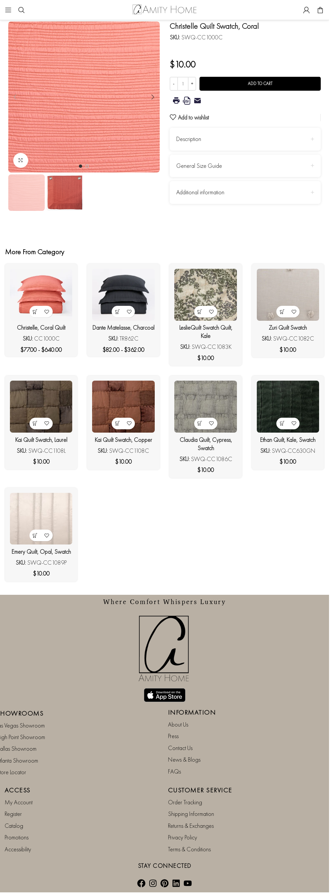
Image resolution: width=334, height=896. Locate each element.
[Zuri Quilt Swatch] (288, 295)
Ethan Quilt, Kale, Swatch (287, 440)
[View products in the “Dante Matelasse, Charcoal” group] (117, 311)
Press (173, 735)
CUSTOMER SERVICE (200, 789)
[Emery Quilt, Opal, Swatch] (41, 519)
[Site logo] (165, 9)
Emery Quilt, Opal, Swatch (41, 551)
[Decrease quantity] (174, 84)
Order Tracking (185, 802)
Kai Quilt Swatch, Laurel (41, 440)
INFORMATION (192, 712)
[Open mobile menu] (8, 10)
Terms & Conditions (189, 848)
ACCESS (17, 789)
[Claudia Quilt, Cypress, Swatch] (206, 407)
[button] (15, 97)
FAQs (174, 771)
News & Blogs (184, 759)
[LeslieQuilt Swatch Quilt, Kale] (206, 295)
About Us (178, 724)
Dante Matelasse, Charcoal (123, 327)
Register (13, 813)
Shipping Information (191, 813)
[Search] (21, 10)
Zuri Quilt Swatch (288, 327)
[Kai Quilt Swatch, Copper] (123, 407)
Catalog (14, 825)
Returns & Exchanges (191, 825)
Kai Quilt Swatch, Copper (123, 440)
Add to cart (260, 83)
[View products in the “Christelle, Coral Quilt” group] (35, 311)
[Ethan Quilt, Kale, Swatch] (288, 407)
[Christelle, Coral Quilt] (41, 295)
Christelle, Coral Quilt (41, 327)
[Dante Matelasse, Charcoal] (123, 295)
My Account (18, 802)
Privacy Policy (182, 837)
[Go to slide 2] (87, 166)
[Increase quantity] (192, 84)
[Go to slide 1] (80, 166)
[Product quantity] (183, 84)
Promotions (16, 837)
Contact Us (180, 747)
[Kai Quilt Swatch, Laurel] (41, 407)
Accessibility (18, 848)
